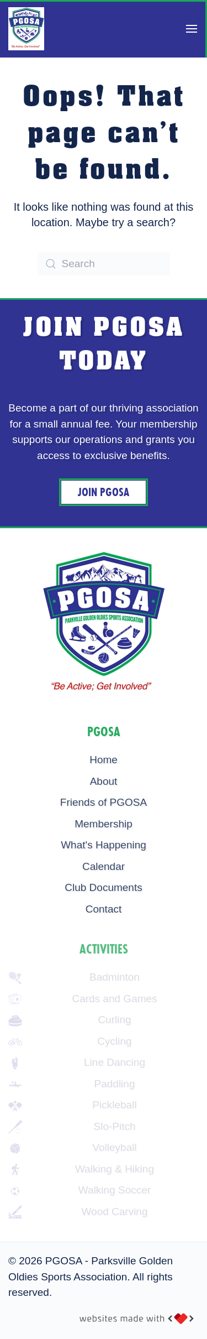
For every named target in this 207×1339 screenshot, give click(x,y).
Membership (103, 824)
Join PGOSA (103, 492)
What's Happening (103, 845)
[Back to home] (26, 28)
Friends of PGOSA (103, 802)
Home (103, 759)
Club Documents (103, 887)
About (104, 781)
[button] (191, 28)
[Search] (104, 263)
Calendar (103, 866)
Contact (103, 909)
